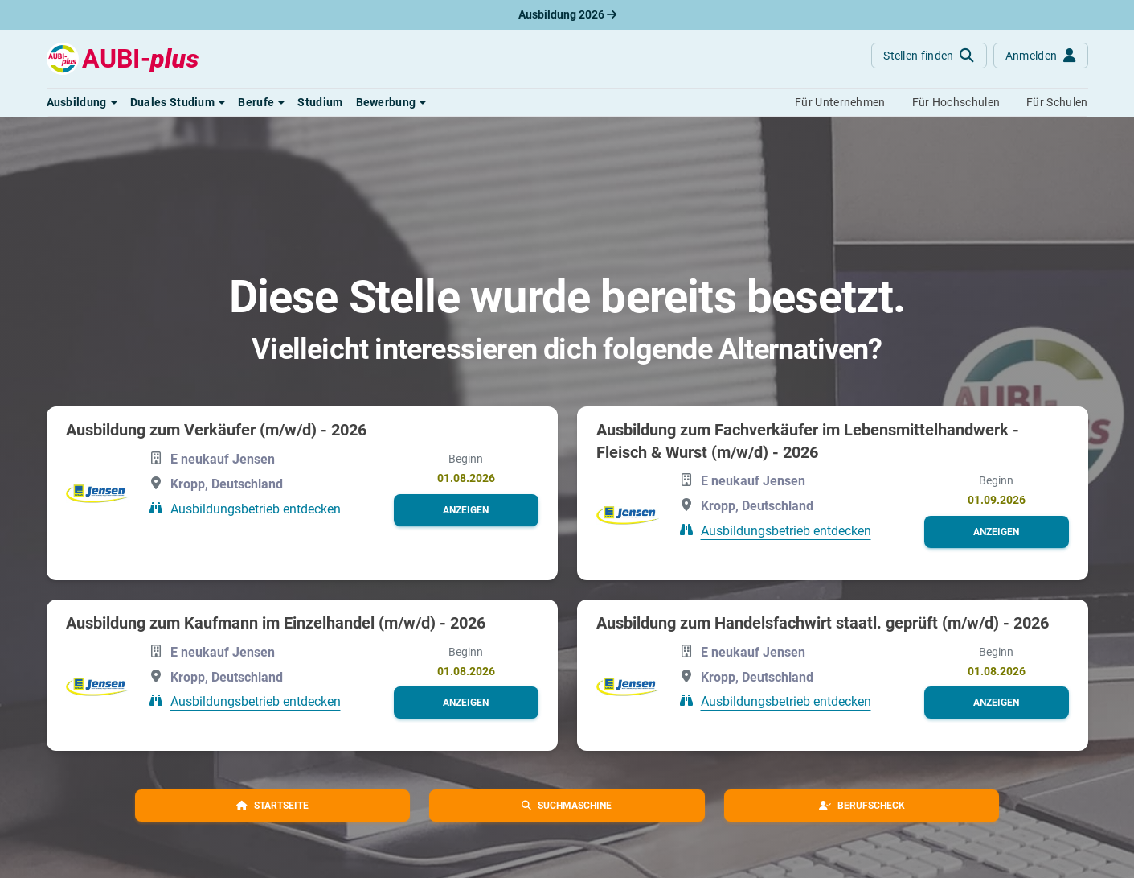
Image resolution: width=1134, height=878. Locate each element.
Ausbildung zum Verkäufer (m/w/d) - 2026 (216, 429)
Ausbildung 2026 (567, 14)
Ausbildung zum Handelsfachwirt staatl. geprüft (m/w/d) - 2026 (822, 623)
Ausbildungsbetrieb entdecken (255, 508)
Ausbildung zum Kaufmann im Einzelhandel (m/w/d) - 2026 (275, 623)
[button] (82, 102)
